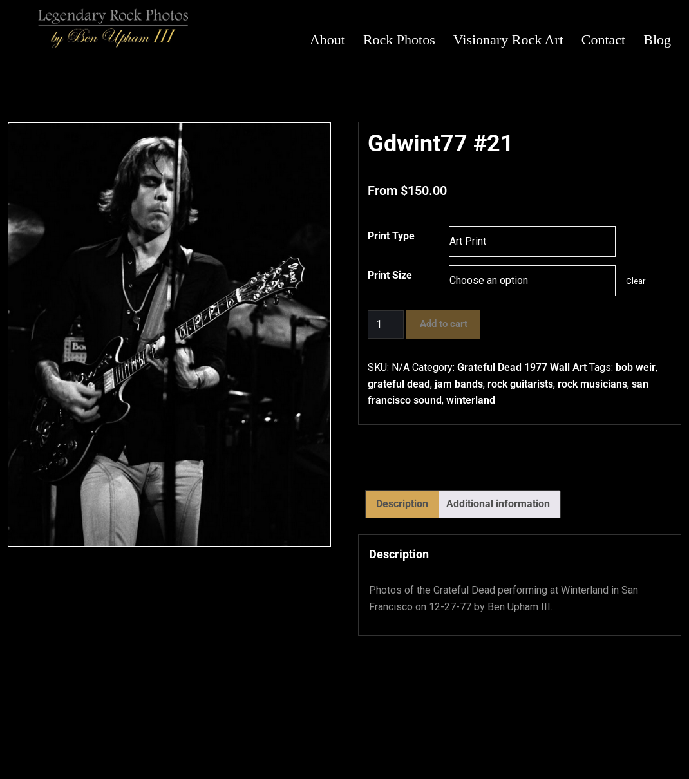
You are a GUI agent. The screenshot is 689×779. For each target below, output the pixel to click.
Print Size (390, 275)
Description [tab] (402, 504)
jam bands (459, 384)
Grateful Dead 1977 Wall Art (522, 367)
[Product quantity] (386, 324)
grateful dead (399, 384)
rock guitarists (520, 384)
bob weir (636, 367)
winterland (470, 400)
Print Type (391, 236)
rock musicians (592, 384)
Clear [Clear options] (635, 281)
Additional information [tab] (498, 504)
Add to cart (443, 324)
